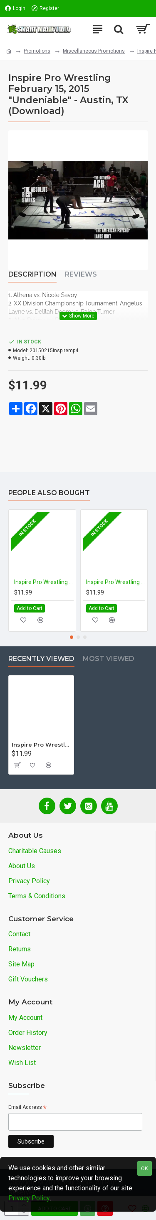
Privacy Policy (29, 1198)
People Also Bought (49, 493)
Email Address (27, 1108)
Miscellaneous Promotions (94, 51)
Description (32, 274)
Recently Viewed (41, 659)
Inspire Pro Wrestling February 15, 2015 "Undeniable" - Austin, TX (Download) (41, 744)
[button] (71, 637)
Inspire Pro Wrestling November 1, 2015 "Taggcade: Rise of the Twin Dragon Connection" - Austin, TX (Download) (116, 582)
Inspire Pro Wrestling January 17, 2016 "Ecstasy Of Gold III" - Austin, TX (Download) (44, 582)
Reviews (81, 274)
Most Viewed (108, 659)
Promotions (37, 51)
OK (144, 1168)
